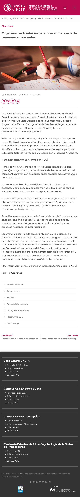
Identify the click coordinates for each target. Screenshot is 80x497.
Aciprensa (37, 94)
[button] (65, 8)
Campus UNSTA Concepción (22, 416)
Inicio (4, 18)
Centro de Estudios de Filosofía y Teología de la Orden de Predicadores (38, 445)
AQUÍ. (45, 159)
